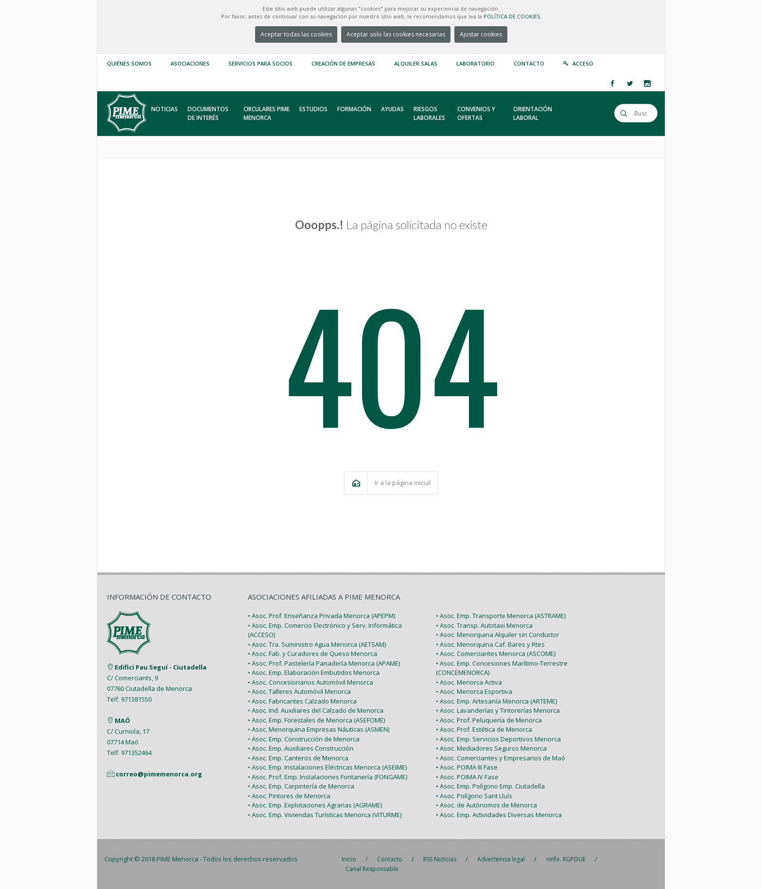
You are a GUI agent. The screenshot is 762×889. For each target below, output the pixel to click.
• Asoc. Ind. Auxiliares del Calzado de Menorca (315, 710)
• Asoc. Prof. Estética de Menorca (484, 729)
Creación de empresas (343, 63)
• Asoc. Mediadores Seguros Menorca (491, 748)
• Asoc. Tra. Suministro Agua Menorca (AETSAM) (317, 644)
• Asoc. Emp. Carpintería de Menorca (301, 786)
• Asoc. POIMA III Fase (467, 767)
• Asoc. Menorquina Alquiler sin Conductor (497, 634)
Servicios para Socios (260, 63)
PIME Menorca (177, 859)
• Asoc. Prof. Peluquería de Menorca (489, 720)
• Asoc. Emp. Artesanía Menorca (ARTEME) (496, 701)
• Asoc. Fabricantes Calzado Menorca (302, 701)
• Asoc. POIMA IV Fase (467, 776)
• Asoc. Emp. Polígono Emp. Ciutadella (490, 786)
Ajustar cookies (481, 34)
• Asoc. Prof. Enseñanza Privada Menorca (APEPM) (321, 615)
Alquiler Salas (415, 63)
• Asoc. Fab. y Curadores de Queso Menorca (312, 653)
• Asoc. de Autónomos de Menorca (486, 805)
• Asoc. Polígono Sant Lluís (474, 795)
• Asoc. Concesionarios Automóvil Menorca (310, 682)
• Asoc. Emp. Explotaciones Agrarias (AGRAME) (315, 805)
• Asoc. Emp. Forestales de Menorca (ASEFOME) (316, 720)
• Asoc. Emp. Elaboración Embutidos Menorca (314, 672)
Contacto (529, 63)
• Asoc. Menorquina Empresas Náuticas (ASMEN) (318, 729)
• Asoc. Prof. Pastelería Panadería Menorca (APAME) (324, 663)
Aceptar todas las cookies (296, 34)
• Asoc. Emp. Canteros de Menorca (298, 758)
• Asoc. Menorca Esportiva (474, 691)
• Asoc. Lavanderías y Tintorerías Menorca (498, 710)
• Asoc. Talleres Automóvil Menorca (299, 691)
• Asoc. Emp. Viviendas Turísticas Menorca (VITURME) (324, 814)
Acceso (582, 63)
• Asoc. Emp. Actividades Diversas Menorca (499, 814)
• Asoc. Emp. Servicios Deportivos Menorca (498, 739)
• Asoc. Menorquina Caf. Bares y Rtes (490, 644)
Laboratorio (475, 63)
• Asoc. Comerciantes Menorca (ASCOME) (495, 653)
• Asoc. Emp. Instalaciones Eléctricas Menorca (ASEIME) (327, 767)
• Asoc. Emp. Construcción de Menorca (304, 739)
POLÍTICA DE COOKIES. (512, 16)
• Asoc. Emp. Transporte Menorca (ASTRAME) (501, 615)
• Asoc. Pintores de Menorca (289, 795)
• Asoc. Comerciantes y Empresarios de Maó (500, 758)
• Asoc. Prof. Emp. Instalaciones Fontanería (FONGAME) (327, 776)
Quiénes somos (129, 63)
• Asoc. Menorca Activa (469, 682)
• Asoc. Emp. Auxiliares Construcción (300, 748)
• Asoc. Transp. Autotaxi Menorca (484, 625)
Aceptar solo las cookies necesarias (395, 34)
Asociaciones (190, 63)
